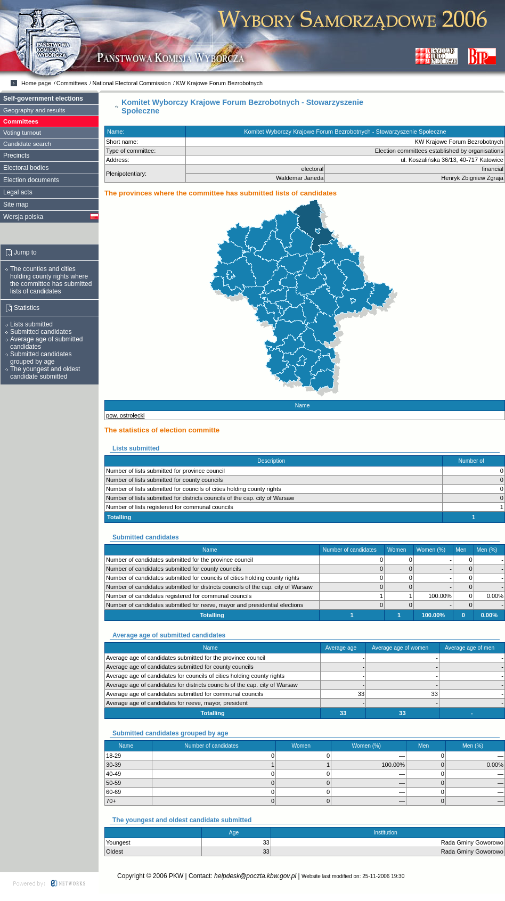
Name (304, 405)
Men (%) (489, 550)
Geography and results (34, 110)
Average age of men (472, 648)
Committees (71, 83)
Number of (474, 461)
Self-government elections (43, 98)
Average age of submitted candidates (46, 342)
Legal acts (17, 192)
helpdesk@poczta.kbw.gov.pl (255, 876)
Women (399, 550)
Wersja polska (23, 216)
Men (463, 550)
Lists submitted (31, 324)
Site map (15, 204)
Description (273, 461)
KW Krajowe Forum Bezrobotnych (219, 83)
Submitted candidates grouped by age (40, 357)
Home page (36, 83)
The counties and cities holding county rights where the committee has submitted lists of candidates (51, 280)
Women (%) (433, 550)
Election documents (31, 180)
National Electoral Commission (131, 83)
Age (236, 833)
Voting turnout (22, 132)
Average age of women (402, 648)
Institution (387, 833)
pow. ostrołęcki (125, 415)
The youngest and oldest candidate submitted (45, 372)
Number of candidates (352, 550)
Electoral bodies (25, 167)
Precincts (16, 155)
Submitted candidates (40, 331)
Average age (343, 648)
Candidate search (27, 144)
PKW (176, 876)
